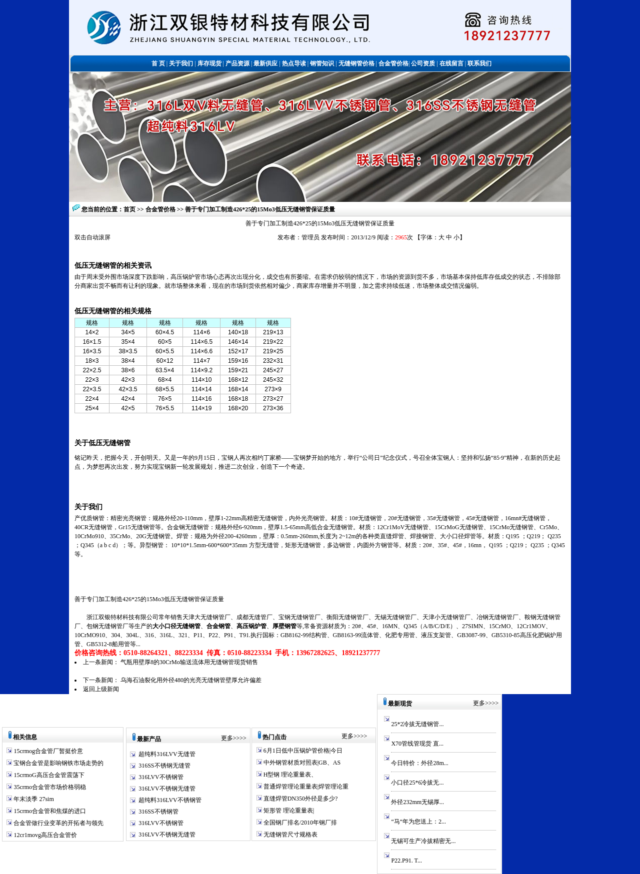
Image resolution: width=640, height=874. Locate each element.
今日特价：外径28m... (419, 763)
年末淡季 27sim (33, 799)
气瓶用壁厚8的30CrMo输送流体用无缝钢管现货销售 (189, 662)
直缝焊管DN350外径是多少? (300, 798)
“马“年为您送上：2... (418, 821)
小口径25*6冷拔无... (417, 782)
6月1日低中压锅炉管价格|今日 (302, 750)
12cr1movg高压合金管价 (44, 835)
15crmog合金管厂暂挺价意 (47, 751)
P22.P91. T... (406, 860)
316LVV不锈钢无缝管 (167, 788)
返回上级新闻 (101, 689)
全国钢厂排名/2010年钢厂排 (299, 822)
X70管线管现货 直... (417, 743)
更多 (227, 738)
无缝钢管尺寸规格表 (290, 834)
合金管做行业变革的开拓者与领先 (58, 823)
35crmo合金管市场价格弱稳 (49, 787)
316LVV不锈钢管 (161, 777)
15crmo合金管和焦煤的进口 (49, 811)
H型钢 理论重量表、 (290, 774)
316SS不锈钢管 (158, 811)
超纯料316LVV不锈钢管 (170, 800)
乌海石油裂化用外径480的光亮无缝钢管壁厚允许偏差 (191, 680)
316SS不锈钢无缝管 (164, 765)
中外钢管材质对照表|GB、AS (301, 762)
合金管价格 (161, 209)
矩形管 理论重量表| (288, 810)
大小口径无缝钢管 (176, 626)
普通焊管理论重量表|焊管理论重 (305, 786)
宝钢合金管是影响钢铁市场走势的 (58, 763)
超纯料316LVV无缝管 (167, 754)
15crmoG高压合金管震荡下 (48, 775)
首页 (130, 209)
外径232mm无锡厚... (417, 802)
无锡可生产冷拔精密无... (423, 841)
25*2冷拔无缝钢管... (417, 724)
